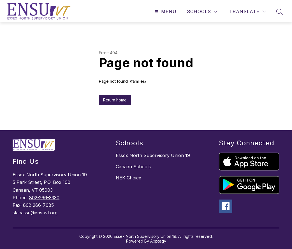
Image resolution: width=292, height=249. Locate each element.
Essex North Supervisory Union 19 (153, 155)
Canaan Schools (133, 166)
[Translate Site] (247, 11)
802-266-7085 (38, 205)
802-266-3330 (44, 197)
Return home (115, 100)
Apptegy (158, 241)
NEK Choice (128, 178)
